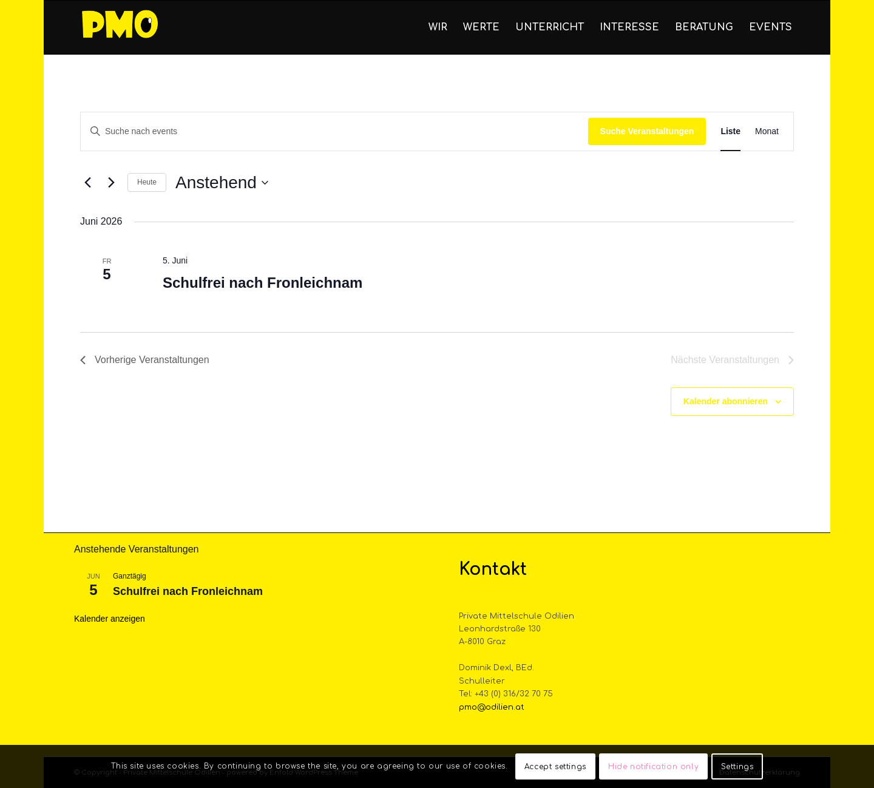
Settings (737, 767)
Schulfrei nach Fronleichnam (262, 282)
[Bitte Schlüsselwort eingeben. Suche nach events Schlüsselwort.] (334, 131)
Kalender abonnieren (725, 401)
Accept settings (555, 767)
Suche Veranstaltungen (647, 131)
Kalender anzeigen (109, 618)
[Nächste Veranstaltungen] (111, 182)
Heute (147, 182)
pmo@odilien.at (491, 707)
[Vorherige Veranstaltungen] (87, 182)
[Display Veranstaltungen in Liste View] (730, 131)
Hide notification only (653, 767)
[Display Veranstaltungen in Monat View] (767, 131)
